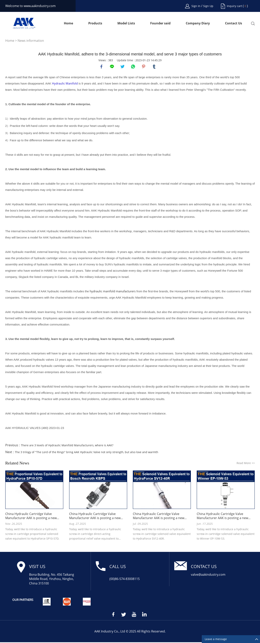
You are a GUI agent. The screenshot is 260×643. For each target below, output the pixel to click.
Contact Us (233, 23)
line (112, 67)
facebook (102, 67)
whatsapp (133, 67)
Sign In (196, 6)
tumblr (154, 67)
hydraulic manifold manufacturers (113, 292)
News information (31, 40)
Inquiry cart (234, 6)
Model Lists (126, 23)
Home (68, 23)
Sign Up (208, 6)
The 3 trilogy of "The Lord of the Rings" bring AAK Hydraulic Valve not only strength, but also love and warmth (86, 453)
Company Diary (198, 23)
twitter (123, 67)
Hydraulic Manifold (65, 84)
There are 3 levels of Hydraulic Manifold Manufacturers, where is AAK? (67, 446)
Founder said (160, 23)
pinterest (144, 67)
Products (95, 23)
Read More (246, 464)
